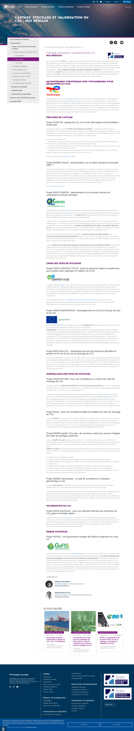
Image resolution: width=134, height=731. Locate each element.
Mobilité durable (16, 94)
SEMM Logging (103, 397)
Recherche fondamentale (65, 7)
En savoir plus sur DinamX (55, 186)
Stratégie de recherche (79, 687)
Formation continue (78, 708)
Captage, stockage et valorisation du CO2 (25, 53)
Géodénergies (79, 554)
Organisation (47, 682)
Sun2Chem (69, 518)
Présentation (47, 677)
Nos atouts (19, 65)
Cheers (66, 210)
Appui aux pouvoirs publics (52, 684)
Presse (128, 2)
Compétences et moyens (79, 689)
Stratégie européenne (50, 687)
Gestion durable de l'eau (21, 72)
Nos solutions (19, 58)
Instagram (97, 2)
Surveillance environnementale (23, 76)
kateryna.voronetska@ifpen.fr (62, 585)
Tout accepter (116, 724)
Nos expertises (15, 43)
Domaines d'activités (49, 679)
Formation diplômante (79, 706)
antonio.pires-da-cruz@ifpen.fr (62, 596)
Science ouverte (48, 692)
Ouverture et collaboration (80, 692)
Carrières (116, 2)
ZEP (110, 65)
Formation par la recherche (80, 694)
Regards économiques (50, 703)
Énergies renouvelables (19, 90)
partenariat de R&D (72, 99)
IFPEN (19, 7)
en (126, 7)
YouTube (100, 2)
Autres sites (108, 704)
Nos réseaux (19, 61)
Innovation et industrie (48, 7)
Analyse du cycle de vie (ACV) (23, 80)
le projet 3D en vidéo (68, 156)
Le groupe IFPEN (15, 105)
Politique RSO (47, 689)
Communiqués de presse (50, 644)
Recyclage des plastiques (21, 69)
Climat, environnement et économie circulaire (24, 48)
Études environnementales (51, 705)
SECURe (56, 386)
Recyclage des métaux (20, 83)
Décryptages (47, 700)
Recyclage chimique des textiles (24, 87)
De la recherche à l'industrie (19, 39)
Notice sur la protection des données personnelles (12, 727)
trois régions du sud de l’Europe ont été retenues (82, 300)
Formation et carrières (83, 7)
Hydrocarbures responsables (21, 98)
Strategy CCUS (63, 285)
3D (66, 129)
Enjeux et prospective (31, 7)
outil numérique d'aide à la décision (59, 360)
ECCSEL (80, 67)
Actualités (108, 2)
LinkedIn (93, 2)
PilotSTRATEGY (58, 325)
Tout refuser (83, 724)
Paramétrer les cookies (31, 727)
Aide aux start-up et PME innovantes (22, 101)
